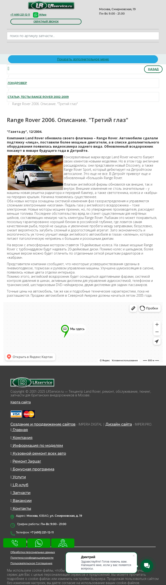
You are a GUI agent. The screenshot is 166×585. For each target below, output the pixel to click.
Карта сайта (20, 402)
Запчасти (20, 493)
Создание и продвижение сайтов (42, 424)
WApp (39, 14)
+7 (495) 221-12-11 (20, 14)
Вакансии (21, 500)
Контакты (20, 508)
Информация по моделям (36, 445)
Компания (21, 438)
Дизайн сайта (119, 424)
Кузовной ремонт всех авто (38, 453)
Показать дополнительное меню (83, 59)
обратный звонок (46, 21)
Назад (153, 69)
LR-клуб (19, 485)
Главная (19, 430)
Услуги (18, 477)
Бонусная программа (32, 469)
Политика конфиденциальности (32, 557)
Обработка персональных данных (32, 552)
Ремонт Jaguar (26, 461)
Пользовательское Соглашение (31, 563)
